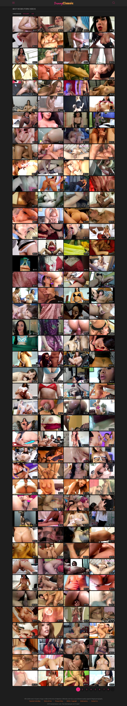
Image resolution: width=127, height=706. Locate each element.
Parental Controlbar (34, 701)
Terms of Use (48, 701)
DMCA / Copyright (72, 701)
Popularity (26, 13)
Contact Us (94, 701)
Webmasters (84, 701)
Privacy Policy (59, 701)
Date (33, 13)
